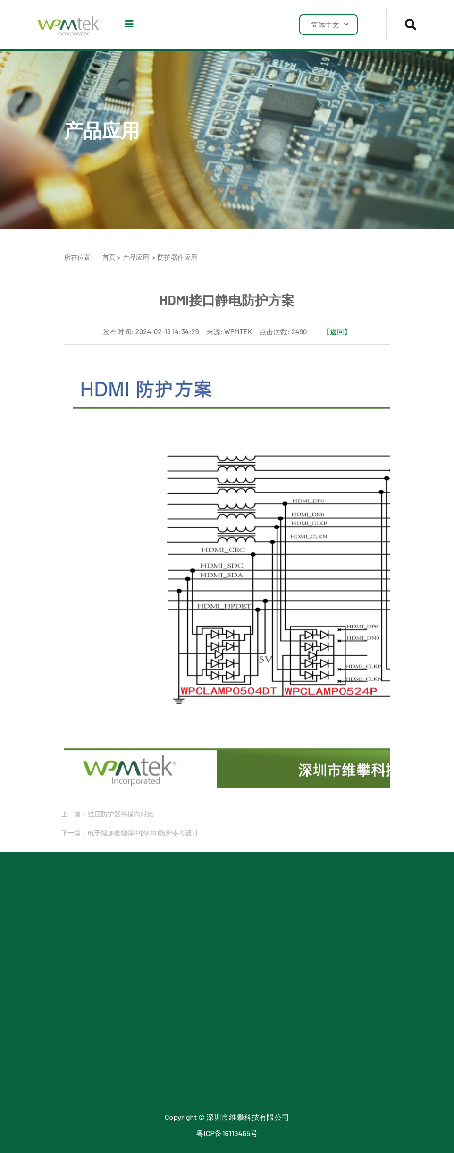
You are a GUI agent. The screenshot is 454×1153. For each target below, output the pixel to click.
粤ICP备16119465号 (227, 1132)
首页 (109, 257)
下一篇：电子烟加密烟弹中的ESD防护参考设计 (125, 833)
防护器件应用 (177, 257)
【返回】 (337, 331)
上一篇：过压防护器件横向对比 (103, 814)
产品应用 (136, 257)
